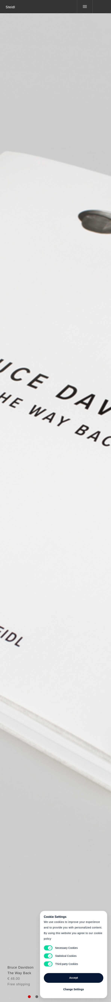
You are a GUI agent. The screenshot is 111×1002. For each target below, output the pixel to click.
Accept (73, 977)
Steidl (10, 7)
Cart (55, 498)
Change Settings (73, 989)
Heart (41, 498)
